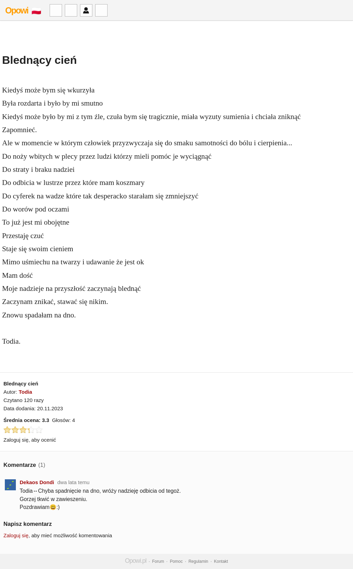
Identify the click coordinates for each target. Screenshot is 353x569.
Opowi (16, 10)
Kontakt (221, 561)
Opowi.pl (136, 560)
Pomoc (176, 561)
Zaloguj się (16, 535)
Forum (158, 561)
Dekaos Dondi (37, 482)
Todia (25, 392)
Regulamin (198, 561)
